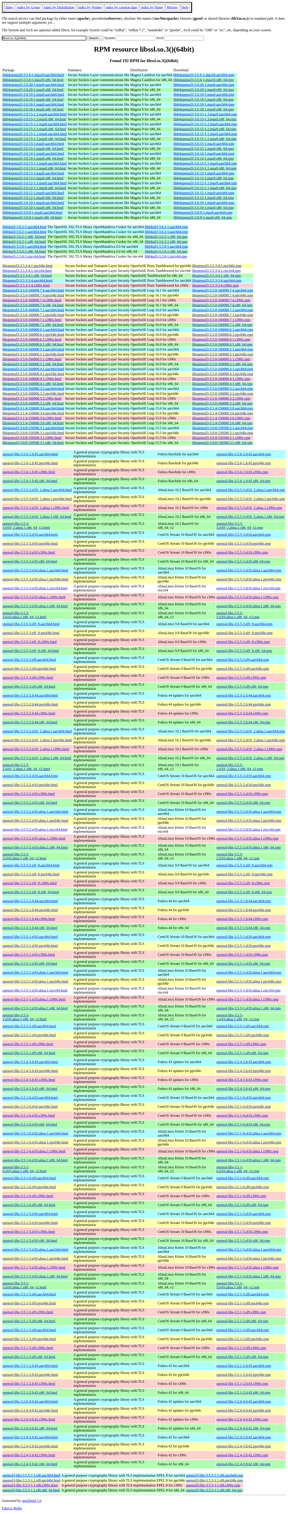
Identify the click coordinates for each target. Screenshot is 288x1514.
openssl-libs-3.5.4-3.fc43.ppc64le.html (30, 1071)
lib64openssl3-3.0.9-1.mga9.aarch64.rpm (202, 212)
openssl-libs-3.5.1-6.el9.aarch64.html (29, 1178)
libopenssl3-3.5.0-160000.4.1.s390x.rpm (221, 379)
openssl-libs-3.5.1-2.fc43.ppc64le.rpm (243, 1375)
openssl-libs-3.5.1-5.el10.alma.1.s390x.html (33, 1267)
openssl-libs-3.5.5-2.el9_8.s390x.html (29, 883)
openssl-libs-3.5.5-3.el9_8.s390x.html (29, 642)
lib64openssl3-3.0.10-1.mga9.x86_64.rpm (203, 208)
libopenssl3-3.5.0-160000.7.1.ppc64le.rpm (222, 315)
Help (185, 7)
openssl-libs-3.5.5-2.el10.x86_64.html (29, 803)
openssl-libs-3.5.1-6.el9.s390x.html (27, 1196)
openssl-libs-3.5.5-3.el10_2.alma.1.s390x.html (35, 508)
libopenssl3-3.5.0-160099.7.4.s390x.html (31, 300)
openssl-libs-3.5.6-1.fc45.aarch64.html (30, 454)
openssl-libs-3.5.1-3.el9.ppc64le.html (29, 1339)
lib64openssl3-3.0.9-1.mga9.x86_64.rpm (202, 217)
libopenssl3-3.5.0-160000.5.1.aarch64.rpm (222, 349)
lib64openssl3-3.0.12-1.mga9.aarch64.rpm (203, 193)
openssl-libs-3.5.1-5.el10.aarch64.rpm (243, 1214)
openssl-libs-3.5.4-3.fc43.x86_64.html (29, 1089)
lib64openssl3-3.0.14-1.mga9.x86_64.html (32, 158)
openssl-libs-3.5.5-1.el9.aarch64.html (29, 1026)
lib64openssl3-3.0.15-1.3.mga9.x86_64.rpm (204, 119)
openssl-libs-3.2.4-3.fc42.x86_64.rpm (243, 1464)
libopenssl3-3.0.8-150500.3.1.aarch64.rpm (222, 428)
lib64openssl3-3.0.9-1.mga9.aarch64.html (32, 212)
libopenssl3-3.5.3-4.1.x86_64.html (27, 276)
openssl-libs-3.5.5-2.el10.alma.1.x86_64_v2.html (24, 856)
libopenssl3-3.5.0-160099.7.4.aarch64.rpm (222, 290)
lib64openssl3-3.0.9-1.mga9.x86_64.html (32, 217)
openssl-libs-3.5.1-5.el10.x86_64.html (29, 1241)
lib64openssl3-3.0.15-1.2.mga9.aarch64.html (34, 124)
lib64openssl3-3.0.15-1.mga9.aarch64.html (33, 144)
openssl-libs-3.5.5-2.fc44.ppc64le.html (30, 704)
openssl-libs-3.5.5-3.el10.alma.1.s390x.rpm (247, 597)
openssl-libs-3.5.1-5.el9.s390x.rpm (241, 1312)
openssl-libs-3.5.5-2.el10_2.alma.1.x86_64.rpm (250, 758)
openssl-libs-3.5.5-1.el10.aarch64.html (30, 937)
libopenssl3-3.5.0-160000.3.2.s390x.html (31, 398)
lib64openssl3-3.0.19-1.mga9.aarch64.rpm (203, 95)
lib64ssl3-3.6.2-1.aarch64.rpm (166, 227)
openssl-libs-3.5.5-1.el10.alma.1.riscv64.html (34, 990)
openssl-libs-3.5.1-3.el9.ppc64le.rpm (242, 1339)
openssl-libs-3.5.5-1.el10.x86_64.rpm (243, 963)
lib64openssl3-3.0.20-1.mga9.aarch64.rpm (203, 85)
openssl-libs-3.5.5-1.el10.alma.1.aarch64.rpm (248, 972)
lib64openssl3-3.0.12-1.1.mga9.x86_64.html (34, 188)
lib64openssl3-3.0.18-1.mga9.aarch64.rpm (203, 104)
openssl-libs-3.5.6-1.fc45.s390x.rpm (242, 472)
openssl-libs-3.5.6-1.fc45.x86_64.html (29, 481)
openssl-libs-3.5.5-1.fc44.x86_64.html (29, 928)
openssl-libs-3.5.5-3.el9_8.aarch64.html (31, 624)
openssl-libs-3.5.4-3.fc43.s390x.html (28, 1080)
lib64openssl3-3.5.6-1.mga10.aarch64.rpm (203, 75)
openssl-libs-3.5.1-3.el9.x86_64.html (28, 1357)
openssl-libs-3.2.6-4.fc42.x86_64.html (29, 1428)
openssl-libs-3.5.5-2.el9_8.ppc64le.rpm (244, 874)
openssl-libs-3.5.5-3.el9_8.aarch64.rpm (244, 624)
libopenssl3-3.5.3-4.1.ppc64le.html (27, 266)
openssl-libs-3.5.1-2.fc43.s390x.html (28, 1384)
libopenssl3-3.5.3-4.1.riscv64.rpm (216, 271)
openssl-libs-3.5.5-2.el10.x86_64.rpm (243, 803)
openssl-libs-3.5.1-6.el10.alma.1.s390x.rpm (247, 1151)
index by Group (28, 7)
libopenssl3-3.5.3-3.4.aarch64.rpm (216, 280)
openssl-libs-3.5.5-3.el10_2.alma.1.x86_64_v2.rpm (239, 526)
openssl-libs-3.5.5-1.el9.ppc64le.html (29, 1035)
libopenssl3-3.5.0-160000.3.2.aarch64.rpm (222, 389)
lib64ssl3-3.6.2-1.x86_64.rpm (166, 237)
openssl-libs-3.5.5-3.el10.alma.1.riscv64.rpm (248, 588)
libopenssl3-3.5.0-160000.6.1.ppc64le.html (33, 334)
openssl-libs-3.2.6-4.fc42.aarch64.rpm (243, 1401)
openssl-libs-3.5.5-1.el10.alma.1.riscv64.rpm (248, 990)
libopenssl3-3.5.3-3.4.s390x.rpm (215, 285)
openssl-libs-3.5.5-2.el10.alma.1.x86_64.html (35, 847)
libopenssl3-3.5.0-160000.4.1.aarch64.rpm (222, 369)
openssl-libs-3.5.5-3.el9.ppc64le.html (29, 669)
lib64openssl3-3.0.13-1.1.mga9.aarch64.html (34, 163)
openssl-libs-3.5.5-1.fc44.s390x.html (28, 919)
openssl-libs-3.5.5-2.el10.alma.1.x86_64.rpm (248, 847)
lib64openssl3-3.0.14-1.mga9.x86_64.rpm (203, 158)
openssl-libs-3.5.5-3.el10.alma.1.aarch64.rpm (248, 570)
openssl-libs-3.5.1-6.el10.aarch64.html (30, 1098)
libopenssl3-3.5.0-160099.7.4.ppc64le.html (33, 295)
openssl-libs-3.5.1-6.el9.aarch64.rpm (242, 1178)
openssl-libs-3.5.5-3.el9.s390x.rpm (241, 677)
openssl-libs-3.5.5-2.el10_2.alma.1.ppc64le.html (37, 740)
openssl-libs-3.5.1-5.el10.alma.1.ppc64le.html (35, 1258)
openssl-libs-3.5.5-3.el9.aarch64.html (29, 660)
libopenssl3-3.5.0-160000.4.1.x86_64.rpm (222, 384)
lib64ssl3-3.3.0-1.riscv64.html (24, 256)
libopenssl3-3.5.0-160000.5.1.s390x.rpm (221, 359)
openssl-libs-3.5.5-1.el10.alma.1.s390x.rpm (247, 999)
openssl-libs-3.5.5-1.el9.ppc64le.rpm (242, 1035)
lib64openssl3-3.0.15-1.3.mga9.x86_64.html (34, 119)
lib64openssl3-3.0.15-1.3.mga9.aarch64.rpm (205, 114)
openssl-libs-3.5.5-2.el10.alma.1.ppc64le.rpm (248, 820)
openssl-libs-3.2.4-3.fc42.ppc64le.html (30, 1446)
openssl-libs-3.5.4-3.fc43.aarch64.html (30, 1062)
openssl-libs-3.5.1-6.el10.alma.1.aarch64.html (35, 1133)
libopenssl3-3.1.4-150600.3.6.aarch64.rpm (222, 408)
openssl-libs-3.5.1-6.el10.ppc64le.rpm (243, 1106)
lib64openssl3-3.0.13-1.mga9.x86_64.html (32, 178)
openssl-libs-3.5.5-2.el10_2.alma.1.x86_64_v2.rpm (239, 767)
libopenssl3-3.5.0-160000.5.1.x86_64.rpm (222, 364)
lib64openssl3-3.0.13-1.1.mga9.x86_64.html (34, 168)
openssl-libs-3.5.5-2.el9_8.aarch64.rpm (244, 865)
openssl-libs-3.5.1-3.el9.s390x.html (27, 1348)
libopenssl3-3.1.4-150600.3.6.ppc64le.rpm (222, 413)
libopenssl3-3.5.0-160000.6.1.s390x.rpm (221, 339)
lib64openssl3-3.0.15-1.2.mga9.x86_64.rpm (204, 129)
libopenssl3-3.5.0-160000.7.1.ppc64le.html (33, 315)
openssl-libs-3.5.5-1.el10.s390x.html (28, 955)
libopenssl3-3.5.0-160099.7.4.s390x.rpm (221, 300)
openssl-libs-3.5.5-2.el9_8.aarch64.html (31, 865)
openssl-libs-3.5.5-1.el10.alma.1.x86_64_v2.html (24, 1017)
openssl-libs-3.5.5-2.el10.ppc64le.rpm (243, 785)
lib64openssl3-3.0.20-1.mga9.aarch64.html (33, 85)
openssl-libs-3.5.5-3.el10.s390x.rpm (242, 552)
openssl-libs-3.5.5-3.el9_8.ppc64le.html (31, 633)
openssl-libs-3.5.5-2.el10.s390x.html (28, 794)
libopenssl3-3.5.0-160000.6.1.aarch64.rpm (222, 330)
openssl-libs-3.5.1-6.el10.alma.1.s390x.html (33, 1151)
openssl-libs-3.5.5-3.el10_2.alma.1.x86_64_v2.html (26, 526)
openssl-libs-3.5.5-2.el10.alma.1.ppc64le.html (35, 820)
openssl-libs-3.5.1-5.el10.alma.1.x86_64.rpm (248, 1276)
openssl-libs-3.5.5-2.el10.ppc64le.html (30, 785)
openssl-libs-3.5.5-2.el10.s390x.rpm (242, 794)
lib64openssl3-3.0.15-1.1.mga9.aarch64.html (34, 134)
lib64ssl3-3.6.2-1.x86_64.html (24, 237)
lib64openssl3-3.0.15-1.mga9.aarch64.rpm (203, 144)
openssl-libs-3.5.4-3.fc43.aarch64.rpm (243, 1062)
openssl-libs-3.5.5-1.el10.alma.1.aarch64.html (35, 972)
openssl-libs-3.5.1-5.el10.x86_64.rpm (243, 1241)
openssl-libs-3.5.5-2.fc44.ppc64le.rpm (243, 704)
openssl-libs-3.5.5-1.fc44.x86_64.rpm (243, 928)
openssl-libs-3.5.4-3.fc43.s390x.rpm (242, 1080)
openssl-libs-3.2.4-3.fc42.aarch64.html (30, 1437)
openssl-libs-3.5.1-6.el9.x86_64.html (28, 1205)
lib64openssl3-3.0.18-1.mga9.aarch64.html (33, 104)
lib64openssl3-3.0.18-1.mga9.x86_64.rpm (203, 109)
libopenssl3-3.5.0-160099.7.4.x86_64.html (33, 305)
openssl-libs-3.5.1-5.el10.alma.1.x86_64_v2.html (24, 1285)
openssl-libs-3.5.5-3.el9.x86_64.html (28, 686)
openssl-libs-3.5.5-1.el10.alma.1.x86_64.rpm (248, 1008)
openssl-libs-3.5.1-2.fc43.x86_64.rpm (243, 1392)
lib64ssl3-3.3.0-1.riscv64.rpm (166, 256)
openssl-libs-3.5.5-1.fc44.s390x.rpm (242, 919)
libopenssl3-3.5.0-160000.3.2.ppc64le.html (33, 393)
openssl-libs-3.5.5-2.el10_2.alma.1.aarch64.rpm (250, 731)
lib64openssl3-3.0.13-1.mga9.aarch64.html (33, 173)
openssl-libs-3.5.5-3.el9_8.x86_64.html (30, 651)
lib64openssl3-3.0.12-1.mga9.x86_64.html (32, 198)
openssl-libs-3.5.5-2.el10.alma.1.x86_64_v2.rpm (237, 856)
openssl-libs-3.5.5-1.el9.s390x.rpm (241, 1044)
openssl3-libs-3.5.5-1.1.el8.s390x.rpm (213, 1485)
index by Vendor (90, 7)
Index (9, 7)
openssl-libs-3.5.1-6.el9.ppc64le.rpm (242, 1187)
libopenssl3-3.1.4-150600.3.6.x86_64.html (33, 423)
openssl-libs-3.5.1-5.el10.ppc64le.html (30, 1223)
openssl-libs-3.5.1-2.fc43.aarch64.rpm (243, 1366)
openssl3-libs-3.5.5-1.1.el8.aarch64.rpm (214, 1475)
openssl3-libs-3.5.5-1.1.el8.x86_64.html (31, 1490)
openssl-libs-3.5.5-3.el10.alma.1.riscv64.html (34, 588)
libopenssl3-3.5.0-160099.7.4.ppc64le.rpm (222, 295)
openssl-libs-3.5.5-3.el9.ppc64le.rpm (242, 669)
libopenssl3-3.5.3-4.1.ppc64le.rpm (216, 266)
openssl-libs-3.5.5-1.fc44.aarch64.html (30, 901)
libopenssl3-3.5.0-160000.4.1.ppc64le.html (33, 374)
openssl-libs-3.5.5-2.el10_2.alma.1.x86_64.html (36, 758)
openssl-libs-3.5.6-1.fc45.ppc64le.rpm (243, 463)
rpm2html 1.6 (31, 1501)
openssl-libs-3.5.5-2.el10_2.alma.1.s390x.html (35, 749)
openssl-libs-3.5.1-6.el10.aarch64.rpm (243, 1098)
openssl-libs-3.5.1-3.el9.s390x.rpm (241, 1348)
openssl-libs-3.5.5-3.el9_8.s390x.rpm (243, 642)
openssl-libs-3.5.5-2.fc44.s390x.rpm (242, 713)
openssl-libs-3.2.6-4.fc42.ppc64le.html (30, 1410)
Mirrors (172, 7)
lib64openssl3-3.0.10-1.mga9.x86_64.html (32, 208)
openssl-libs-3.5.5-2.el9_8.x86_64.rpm (244, 892)
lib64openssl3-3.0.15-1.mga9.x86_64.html (32, 149)
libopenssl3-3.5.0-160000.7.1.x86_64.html (33, 325)
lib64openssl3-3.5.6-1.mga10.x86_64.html (32, 80)
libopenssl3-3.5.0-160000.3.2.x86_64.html (33, 403)
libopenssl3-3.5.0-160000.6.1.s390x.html (31, 339)
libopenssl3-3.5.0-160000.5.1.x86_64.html (33, 364)
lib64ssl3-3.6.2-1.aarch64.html (24, 227)
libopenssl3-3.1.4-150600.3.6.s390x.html (31, 418)
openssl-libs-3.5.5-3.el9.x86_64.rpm (242, 686)
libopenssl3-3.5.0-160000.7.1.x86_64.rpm (222, 325)
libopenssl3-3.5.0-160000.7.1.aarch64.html (33, 310)
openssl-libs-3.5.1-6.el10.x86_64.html (29, 1124)
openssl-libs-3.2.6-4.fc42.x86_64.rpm (243, 1428)
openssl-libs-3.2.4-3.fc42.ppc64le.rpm (243, 1446)
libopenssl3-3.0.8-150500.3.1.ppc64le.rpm (222, 433)
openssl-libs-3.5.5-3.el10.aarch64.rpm (243, 534)
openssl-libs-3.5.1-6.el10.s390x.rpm (242, 1115)
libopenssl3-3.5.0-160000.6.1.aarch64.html (33, 330)
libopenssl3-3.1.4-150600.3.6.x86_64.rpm (222, 423)
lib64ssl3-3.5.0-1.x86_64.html (24, 251)
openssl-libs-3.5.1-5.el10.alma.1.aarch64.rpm (248, 1249)
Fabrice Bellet (12, 1508)
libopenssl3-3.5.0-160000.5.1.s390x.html (31, 359)
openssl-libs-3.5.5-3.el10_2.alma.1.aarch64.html (37, 490)
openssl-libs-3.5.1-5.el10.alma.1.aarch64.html (35, 1249)
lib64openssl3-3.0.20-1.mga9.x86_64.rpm (203, 90)
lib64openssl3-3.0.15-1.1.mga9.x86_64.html (34, 139)
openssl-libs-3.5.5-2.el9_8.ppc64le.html (31, 874)
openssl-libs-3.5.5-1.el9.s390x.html (27, 1044)
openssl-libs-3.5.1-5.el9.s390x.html (27, 1312)
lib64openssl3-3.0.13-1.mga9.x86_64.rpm (203, 178)
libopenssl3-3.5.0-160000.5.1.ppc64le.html (33, 354)
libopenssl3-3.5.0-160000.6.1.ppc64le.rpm (222, 334)
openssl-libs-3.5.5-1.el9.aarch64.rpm (242, 1026)
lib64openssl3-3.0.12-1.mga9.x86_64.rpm (203, 198)
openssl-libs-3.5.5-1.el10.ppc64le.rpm (243, 946)
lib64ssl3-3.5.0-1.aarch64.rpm (166, 246)
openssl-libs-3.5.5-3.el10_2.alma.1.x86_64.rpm (250, 517)
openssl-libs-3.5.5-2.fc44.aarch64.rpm (243, 695)
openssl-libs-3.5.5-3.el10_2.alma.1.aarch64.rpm (250, 490)
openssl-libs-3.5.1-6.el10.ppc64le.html (30, 1106)
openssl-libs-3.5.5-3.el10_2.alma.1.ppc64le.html (37, 499)
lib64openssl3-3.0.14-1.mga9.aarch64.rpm (203, 154)
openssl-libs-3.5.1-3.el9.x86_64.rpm (242, 1357)
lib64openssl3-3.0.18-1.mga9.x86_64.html (32, 109)
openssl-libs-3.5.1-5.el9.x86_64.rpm (242, 1321)
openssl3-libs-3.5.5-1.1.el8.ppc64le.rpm (214, 1480)
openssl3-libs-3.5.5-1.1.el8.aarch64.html (31, 1475)
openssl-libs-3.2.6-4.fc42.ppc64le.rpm (243, 1410)
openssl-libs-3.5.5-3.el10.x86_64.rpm (243, 561)
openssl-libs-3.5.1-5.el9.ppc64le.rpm (242, 1303)
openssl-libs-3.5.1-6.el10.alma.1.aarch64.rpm (248, 1133)
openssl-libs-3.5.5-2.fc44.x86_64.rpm (243, 722)
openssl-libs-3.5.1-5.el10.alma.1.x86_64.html (35, 1276)
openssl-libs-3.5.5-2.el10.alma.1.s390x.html (33, 838)
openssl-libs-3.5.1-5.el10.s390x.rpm (242, 1232)
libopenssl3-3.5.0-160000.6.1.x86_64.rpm (222, 344)
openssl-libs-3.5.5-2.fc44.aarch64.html (30, 695)
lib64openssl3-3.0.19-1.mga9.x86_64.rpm (203, 99)
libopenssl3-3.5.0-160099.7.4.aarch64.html (33, 290)
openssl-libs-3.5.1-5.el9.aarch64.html (29, 1294)
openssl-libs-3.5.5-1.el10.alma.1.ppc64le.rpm (248, 981)
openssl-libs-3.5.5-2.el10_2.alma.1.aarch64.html (37, 731)
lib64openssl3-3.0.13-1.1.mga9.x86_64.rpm (204, 168)
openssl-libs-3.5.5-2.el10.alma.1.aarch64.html (35, 812)
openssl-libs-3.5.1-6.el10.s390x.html (28, 1115)
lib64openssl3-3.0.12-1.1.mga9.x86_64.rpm (204, 188)
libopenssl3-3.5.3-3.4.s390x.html (26, 285)
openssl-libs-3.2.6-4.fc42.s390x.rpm (242, 1419)
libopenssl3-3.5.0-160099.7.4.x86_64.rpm (222, 305)
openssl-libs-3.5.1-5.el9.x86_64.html (28, 1321)
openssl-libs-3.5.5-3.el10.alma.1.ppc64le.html (35, 579)
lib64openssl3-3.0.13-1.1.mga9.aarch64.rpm (205, 163)
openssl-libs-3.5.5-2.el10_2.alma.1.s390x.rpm (249, 749)
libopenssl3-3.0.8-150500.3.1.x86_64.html (33, 443)
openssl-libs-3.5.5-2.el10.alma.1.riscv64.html (34, 829)
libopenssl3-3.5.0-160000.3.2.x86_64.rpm (222, 403)
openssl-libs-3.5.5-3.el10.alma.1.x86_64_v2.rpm (237, 615)
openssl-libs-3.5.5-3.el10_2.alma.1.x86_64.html (36, 517)
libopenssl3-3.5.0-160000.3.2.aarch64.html (33, 389)
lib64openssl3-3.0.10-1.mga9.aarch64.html (33, 203)
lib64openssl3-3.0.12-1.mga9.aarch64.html (33, 193)
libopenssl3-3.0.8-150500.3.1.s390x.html (31, 438)
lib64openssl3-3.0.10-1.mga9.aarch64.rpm (203, 203)
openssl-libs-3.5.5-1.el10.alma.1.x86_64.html (35, 1008)
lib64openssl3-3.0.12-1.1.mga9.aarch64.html (34, 183)
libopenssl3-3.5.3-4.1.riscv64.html (27, 271)
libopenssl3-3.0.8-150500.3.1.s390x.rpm (221, 438)
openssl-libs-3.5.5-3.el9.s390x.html (27, 677)
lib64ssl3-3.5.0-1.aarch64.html (24, 246)
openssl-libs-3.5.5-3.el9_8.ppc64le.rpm (244, 633)
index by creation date (121, 7)
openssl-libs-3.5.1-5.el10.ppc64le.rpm (243, 1223)
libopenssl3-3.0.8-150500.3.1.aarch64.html (33, 428)
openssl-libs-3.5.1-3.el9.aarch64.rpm (242, 1330)
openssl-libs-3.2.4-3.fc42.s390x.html (28, 1455)
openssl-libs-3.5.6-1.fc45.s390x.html (28, 472)
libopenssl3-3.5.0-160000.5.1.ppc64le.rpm (222, 354)
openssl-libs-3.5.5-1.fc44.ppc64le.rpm (243, 910)
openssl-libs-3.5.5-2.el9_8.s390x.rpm (243, 883)
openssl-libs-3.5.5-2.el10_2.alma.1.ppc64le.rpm (250, 740)
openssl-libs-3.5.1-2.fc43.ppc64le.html (30, 1375)
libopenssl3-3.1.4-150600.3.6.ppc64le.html (33, 413)
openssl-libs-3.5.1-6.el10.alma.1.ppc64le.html (35, 1142)
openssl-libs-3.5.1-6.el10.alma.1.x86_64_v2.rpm (237, 1169)
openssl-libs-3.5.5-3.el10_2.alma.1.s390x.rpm (249, 508)
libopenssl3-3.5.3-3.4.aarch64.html (27, 280)
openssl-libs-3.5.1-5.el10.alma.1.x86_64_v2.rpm (237, 1285)
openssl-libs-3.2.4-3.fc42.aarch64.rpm (243, 1437)
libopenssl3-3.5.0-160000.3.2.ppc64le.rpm (222, 393)
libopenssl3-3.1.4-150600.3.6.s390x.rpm (221, 418)
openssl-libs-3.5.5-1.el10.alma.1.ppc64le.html (35, 981)
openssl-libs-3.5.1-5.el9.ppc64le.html (29, 1303)
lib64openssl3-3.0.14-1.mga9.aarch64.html (33, 154)
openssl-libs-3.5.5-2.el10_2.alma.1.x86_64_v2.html (26, 767)
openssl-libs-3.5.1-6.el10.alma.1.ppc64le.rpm (248, 1142)
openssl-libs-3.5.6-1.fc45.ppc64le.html (30, 463)
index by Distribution (59, 7)
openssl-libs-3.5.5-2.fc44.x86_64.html (29, 722)
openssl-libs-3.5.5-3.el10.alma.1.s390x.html (33, 597)
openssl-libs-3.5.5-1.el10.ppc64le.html (30, 946)
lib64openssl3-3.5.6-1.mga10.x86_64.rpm (203, 80)
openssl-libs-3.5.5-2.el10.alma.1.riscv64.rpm (248, 829)
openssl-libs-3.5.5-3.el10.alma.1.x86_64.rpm (248, 606)
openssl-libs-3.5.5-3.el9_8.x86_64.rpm (244, 651)
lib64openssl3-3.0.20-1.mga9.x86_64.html (32, 90)
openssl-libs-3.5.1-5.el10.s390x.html (28, 1232)
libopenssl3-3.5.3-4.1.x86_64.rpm (216, 276)
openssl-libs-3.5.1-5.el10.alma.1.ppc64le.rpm (248, 1258)
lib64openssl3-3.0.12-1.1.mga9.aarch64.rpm (205, 183)
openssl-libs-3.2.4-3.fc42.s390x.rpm (242, 1455)
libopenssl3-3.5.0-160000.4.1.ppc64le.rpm (222, 374)
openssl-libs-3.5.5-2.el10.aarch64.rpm (243, 776)
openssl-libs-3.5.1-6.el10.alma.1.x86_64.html (35, 1160)
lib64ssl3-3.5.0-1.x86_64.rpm (166, 251)
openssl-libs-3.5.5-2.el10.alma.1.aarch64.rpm (248, 812)
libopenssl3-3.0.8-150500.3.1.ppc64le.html (33, 433)
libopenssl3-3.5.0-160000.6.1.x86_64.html (33, 344)
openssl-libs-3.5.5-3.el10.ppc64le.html (30, 543)
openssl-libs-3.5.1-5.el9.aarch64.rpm (242, 1294)
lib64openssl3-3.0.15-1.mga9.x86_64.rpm (203, 149)
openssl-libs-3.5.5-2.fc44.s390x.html (28, 713)
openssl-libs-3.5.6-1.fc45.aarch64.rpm (243, 454)
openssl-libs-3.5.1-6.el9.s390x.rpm (241, 1196)
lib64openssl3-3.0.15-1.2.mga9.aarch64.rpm (205, 124)
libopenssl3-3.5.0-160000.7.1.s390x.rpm (221, 320)
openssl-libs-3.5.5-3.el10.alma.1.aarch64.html (35, 570)
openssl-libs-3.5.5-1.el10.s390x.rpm (242, 955)
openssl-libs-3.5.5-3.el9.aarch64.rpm (242, 660)
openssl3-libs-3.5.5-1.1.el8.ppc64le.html (31, 1480)
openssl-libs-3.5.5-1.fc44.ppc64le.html (30, 910)
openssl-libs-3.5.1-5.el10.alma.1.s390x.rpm (247, 1267)
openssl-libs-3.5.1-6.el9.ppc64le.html (29, 1187)
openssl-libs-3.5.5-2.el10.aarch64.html (30, 776)
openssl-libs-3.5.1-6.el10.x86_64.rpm (243, 1124)
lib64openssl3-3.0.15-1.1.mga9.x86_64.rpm (204, 139)
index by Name (152, 7)
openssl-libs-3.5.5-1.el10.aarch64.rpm (243, 937)
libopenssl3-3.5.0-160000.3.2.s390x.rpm (221, 398)
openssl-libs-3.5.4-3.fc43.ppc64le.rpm (243, 1071)
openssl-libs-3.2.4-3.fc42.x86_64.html (29, 1464)
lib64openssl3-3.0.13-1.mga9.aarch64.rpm (203, 173)
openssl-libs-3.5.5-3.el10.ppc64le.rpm (243, 543)
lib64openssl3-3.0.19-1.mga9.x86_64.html (32, 99)
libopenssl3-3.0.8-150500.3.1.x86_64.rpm (222, 443)
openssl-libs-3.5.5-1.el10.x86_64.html (29, 963)
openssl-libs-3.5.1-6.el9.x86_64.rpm (242, 1205)
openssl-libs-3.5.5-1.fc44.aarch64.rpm (243, 901)
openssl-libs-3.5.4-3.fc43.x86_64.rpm (243, 1089)
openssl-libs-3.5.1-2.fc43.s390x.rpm (242, 1384)
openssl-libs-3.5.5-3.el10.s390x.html (28, 552)
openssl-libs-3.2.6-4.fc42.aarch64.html (30, 1401)
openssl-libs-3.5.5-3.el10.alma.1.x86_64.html (35, 606)
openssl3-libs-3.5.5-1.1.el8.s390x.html (30, 1485)
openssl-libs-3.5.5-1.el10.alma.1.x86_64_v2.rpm (237, 1017)
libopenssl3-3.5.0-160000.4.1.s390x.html (31, 379)
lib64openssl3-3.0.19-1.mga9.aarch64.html (33, 95)
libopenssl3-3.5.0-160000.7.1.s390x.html (31, 320)
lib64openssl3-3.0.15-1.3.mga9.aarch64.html (34, 114)
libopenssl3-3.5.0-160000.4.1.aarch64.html (33, 369)
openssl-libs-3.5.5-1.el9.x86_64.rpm (242, 1053)
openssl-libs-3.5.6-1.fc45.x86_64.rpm (243, 481)
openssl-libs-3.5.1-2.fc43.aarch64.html (30, 1366)
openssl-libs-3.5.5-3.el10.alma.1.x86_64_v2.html (24, 615)
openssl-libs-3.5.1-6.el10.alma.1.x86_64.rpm (248, 1160)
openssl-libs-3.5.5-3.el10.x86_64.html (29, 561)
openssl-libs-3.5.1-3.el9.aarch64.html (29, 1330)
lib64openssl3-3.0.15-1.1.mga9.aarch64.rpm (205, 134)
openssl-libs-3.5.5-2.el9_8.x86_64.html (30, 892)
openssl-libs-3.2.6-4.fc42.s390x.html (28, 1419)
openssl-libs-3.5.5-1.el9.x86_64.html (28, 1053)
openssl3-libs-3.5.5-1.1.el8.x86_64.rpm (214, 1490)
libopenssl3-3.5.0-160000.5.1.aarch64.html (33, 349)
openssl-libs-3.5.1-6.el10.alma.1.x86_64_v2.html (24, 1169)
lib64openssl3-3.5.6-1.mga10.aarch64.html (33, 75)
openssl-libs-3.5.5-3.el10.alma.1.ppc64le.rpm (248, 579)
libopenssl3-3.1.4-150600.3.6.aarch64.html (33, 408)
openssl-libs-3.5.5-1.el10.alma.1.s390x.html (33, 999)
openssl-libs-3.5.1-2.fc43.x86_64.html (29, 1392)
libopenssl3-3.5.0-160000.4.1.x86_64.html (33, 384)
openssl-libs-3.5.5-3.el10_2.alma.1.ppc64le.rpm (250, 499)
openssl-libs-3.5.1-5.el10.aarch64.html (30, 1214)
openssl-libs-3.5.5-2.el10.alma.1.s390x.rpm (247, 838)
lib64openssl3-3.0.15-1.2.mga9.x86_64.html (34, 129)
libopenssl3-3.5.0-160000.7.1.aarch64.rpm (222, 310)
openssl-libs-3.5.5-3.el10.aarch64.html (30, 534)
